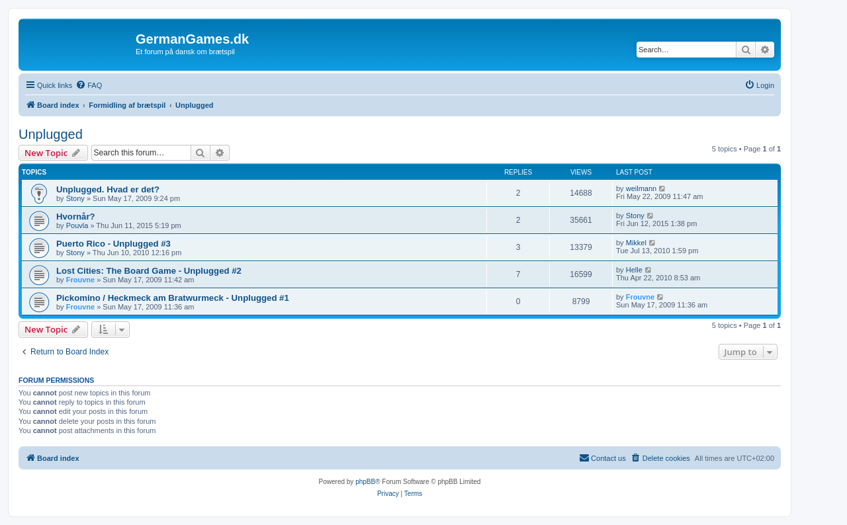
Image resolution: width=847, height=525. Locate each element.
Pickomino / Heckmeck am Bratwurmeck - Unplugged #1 (172, 298)
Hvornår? (75, 217)
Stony (75, 198)
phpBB (365, 481)
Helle (634, 270)
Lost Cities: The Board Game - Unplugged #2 (149, 271)
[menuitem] (88, 85)
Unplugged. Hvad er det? (107, 189)
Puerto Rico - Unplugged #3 (113, 244)
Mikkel (636, 243)
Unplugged (51, 134)
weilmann (641, 188)
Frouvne (80, 280)
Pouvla (77, 225)
